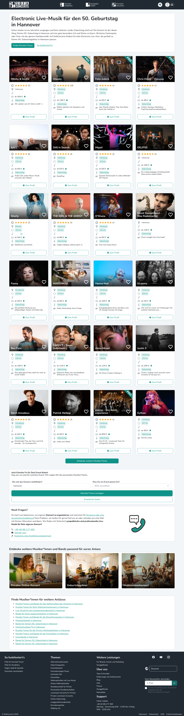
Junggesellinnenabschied (60, 702)
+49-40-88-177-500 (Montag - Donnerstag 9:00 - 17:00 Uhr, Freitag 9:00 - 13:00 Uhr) (115, 707)
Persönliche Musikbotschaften (62, 690)
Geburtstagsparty (58, 665)
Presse (99, 686)
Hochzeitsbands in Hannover (28, 620)
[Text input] (158, 683)
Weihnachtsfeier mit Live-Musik (63, 680)
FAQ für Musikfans (12, 665)
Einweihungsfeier (57, 705)
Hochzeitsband (56, 668)
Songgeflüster (102, 665)
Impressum (143, 714)
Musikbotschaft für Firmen (61, 686)
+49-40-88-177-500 (24, 529)
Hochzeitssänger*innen (60, 671)
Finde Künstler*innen (23, 45)
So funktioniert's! (45, 45)
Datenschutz (153, 714)
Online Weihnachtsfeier (60, 683)
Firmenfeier (55, 677)
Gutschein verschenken (14, 671)
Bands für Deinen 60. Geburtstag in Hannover (36, 623)
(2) (21, 234)
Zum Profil (30, 116)
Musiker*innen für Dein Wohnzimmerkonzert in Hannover (41, 607)
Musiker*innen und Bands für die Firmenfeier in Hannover (41, 633)
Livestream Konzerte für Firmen (63, 693)
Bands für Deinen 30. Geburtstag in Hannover (36, 640)
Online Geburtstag (58, 699)
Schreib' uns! (20, 532)
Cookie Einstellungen (174, 714)
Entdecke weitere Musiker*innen (92, 461)
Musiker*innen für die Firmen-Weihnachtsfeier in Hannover (42, 630)
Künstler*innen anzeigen (92, 493)
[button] (169, 5)
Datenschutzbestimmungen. (159, 692)
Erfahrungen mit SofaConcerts (109, 677)
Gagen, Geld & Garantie (14, 668)
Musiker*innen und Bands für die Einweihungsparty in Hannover (44, 617)
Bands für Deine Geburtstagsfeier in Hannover (36, 613)
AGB (162, 714)
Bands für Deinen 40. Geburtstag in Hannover (36, 643)
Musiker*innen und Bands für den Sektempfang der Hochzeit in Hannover (49, 603)
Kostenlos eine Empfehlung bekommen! (32, 536)
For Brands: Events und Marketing (110, 662)
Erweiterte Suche (92, 499)
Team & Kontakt (103, 673)
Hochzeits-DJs (56, 674)
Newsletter (101, 692)
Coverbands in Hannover (26, 637)
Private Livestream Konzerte (62, 696)
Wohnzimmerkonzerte (59, 662)
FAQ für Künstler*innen (14, 662)
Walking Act (55, 708)
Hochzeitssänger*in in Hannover (30, 627)
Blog (98, 680)
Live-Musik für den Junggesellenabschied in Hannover (40, 610)
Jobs (98, 683)
